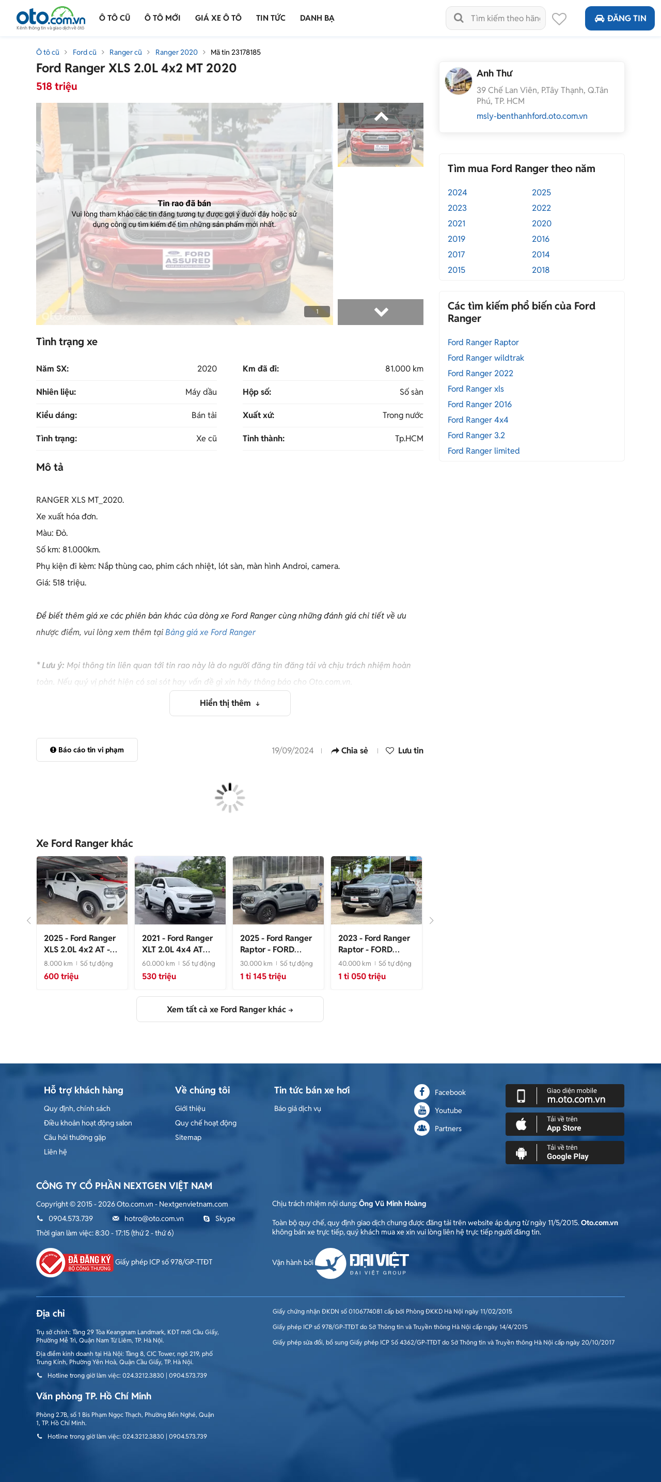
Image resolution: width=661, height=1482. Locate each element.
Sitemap (188, 1137)
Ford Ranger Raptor (483, 342)
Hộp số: (257, 392)
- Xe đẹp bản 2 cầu (177, 955)
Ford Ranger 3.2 (476, 435)
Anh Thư (494, 73)
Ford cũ (85, 52)
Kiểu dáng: (56, 415)
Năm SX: (52, 369)
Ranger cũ (125, 52)
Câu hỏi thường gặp (75, 1137)
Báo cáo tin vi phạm (87, 749)
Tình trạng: (56, 439)
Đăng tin (620, 18)
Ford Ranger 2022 (480, 373)
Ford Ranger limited (484, 450)
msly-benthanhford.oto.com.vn (532, 116)
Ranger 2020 (176, 52)
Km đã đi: (261, 369)
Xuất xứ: (258, 415)
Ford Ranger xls (476, 388)
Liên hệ (55, 1151)
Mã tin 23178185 (236, 52)
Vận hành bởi (340, 1262)
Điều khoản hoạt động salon (88, 1123)
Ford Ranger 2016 (480, 404)
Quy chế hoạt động (206, 1123)
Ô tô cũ (47, 52)
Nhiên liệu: (56, 392)
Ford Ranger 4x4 (478, 419)
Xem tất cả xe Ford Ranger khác (226, 1009)
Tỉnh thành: (264, 439)
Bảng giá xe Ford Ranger (210, 632)
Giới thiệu (190, 1108)
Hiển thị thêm (226, 703)
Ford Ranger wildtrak (486, 357)
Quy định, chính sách (77, 1108)
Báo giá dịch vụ (297, 1108)
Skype (219, 1218)
